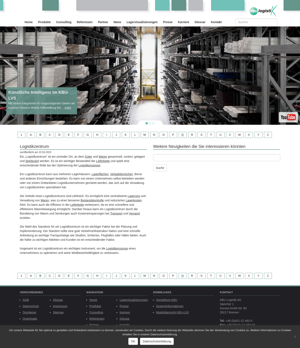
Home (29, 22)
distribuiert (32, 161)
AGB (26, 300)
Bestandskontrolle (92, 200)
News (117, 22)
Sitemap (58, 312)
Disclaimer (29, 312)
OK (133, 341)
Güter (88, 156)
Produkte (44, 22)
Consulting (63, 22)
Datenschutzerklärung (157, 341)
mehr (68, 107)
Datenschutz (31, 306)
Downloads (30, 318)
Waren (103, 156)
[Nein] (295, 336)
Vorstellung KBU (166, 300)
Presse (167, 22)
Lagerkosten (134, 200)
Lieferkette (103, 161)
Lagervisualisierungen (142, 22)
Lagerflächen (100, 174)
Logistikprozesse (89, 165)
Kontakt (216, 22)
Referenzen (84, 22)
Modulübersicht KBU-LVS (172, 312)
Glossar (200, 22)
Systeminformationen (170, 306)
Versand (134, 213)
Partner (103, 22)
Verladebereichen (121, 174)
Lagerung (134, 196)
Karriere (183, 22)
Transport (116, 213)
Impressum (60, 306)
